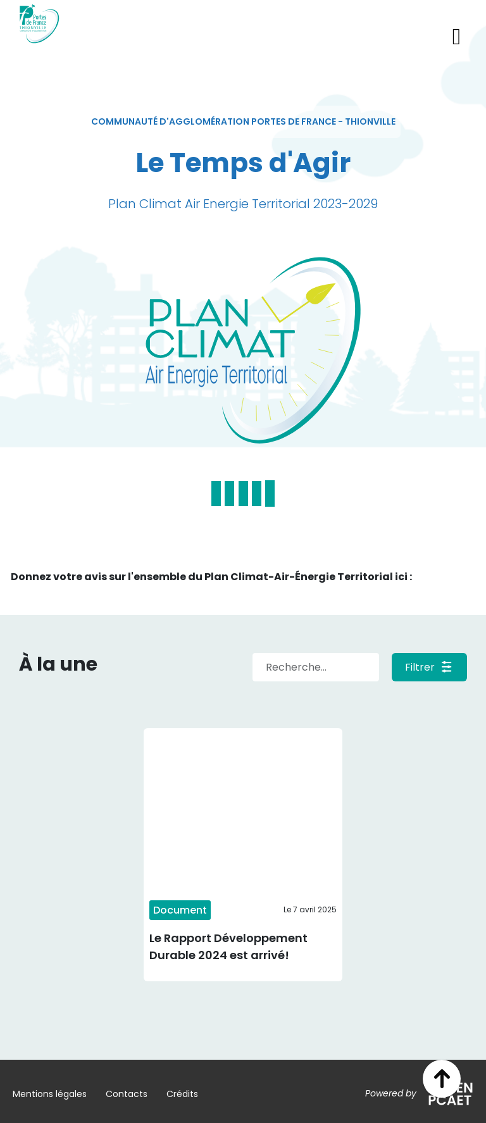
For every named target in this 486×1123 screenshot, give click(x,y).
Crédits (182, 1093)
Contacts (126, 1093)
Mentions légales (50, 1093)
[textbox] (243, 122)
